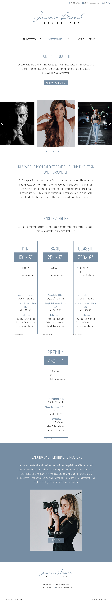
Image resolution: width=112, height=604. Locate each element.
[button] (44, 151)
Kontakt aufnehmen (56, 82)
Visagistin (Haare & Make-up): (25, 305)
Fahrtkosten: (26, 315)
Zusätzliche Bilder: (25, 295)
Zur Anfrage (56, 540)
